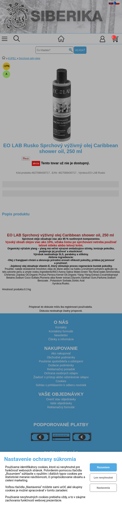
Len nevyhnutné (103, 477)
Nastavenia (103, 487)
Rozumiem (103, 467)
